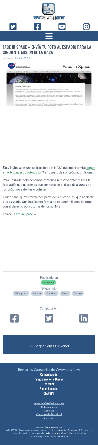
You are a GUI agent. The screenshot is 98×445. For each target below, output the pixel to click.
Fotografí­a (48, 282)
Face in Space (23, 214)
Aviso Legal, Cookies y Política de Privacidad (66, 433)
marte (37, 293)
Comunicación (49, 374)
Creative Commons (68, 430)
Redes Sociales (49, 388)
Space (78, 293)
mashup (52, 293)
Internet (49, 384)
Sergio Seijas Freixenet (52, 346)
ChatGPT (48, 393)
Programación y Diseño (49, 379)
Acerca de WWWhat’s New (49, 403)
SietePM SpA (63, 436)
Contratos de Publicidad (49, 414)
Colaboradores (49, 406)
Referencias (49, 417)
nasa (65, 293)
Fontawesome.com (53, 427)
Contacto (49, 410)
